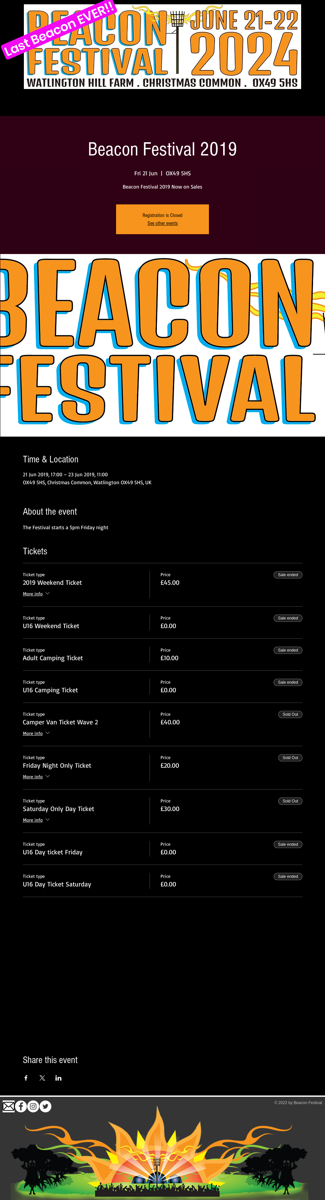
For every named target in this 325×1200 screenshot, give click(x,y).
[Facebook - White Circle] (21, 1106)
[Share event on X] (42, 1078)
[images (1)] (9, 1106)
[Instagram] (33, 1106)
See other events (163, 223)
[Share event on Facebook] (26, 1078)
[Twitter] (45, 1106)
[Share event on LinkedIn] (58, 1078)
